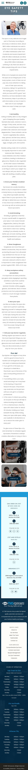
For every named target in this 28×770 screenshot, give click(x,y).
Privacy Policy (20, 768)
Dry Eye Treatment (14, 655)
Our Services (14, 632)
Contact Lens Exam (14, 650)
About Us (14, 630)
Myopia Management (14, 653)
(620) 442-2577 (14, 584)
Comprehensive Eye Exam (14, 647)
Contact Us (14, 478)
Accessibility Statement (9, 768)
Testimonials (14, 638)
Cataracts (14, 658)
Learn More (14, 455)
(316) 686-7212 (14, 554)
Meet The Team (14, 635)
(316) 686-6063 (14, 523)
